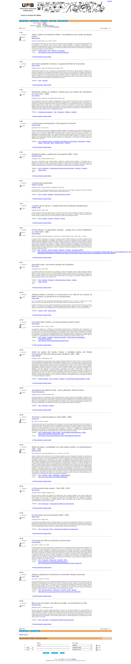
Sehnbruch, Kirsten (37, 156)
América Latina (42, 50)
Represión (51, 194)
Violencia (50, 218)
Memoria (56, 218)
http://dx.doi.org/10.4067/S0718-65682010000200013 (53, 477)
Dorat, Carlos (35, 266)
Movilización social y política (62, 194)
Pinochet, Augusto (47, 141)
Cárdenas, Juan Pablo (37, 184)
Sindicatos (68, 250)
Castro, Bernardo (36, 542)
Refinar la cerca (49, 25)
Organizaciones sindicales (45, 112)
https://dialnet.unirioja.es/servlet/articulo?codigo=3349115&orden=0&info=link (59, 591)
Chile (49, 50)
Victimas (62, 218)
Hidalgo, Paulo (35, 516)
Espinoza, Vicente (36, 450)
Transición (54, 50)
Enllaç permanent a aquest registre (42, 56)
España (44, 337)
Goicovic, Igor (35, 418)
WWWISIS (74, 659)
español (110, 1)
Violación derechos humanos (63, 280)
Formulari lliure (108, 638)
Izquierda (55, 378)
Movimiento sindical (77, 250)
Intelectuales (56, 475)
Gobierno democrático (60, 337)
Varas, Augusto (36, 490)
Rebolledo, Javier (36, 207)
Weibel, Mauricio (42, 282)
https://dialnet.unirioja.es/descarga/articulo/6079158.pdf (53, 52)
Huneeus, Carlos (36, 125)
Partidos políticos (65, 475)
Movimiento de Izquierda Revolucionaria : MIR (51, 434)
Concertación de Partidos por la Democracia (65, 141)
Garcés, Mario (35, 576)
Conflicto (44, 194)
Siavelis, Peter (42, 170)
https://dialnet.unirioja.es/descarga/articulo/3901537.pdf (53, 340)
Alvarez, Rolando (36, 233)
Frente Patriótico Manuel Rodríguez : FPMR (78, 378)
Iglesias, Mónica (36, 38)
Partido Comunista (43, 378)
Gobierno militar (59, 143)
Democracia (61, 50)
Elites (52, 143)
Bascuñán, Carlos (36, 604)
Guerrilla (40, 310)
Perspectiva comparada (44, 339)
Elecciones (47, 143)
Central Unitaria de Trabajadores (76, 337)
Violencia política (46, 432)
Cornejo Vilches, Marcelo (38, 392)
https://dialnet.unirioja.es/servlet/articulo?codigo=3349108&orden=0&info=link (59, 435)
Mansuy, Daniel (36, 65)
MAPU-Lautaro (56, 432)
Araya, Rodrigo (35, 95)
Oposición (74, 112)
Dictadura (67, 112)
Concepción (45, 560)
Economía (78, 168)
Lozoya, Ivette (35, 298)
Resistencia (60, 112)
